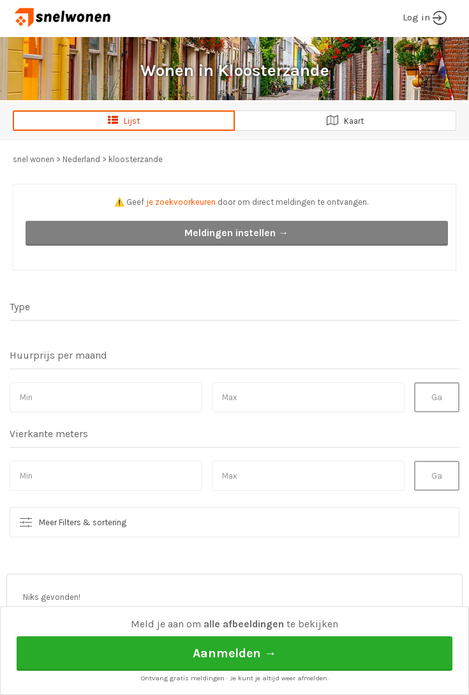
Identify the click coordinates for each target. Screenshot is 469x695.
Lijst (124, 121)
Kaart (345, 121)
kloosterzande (135, 159)
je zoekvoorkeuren (181, 202)
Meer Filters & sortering (82, 522)
